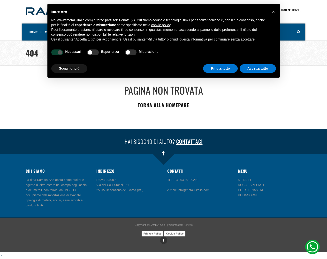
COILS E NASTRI (250, 190)
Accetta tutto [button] (257, 68)
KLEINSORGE (248, 195)
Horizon (188, 224)
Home (33, 32)
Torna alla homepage (163, 105)
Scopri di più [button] (69, 68)
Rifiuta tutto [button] (220, 68)
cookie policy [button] (160, 25)
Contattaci (189, 141)
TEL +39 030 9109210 (284, 10)
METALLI (244, 180)
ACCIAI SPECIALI (251, 185)
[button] (273, 12)
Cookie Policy (174, 233)
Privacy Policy (153, 233)
